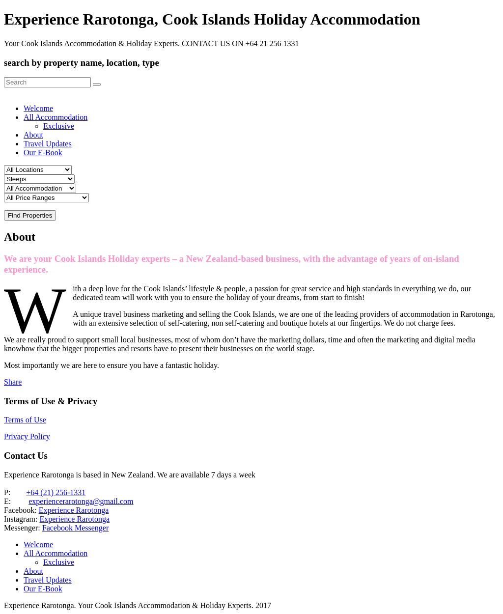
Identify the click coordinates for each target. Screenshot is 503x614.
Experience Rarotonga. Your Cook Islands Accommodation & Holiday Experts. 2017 (137, 605)
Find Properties (30, 215)
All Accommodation (55, 117)
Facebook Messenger (75, 528)
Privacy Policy (27, 436)
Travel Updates (48, 144)
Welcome (38, 108)
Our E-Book (43, 152)
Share (13, 382)
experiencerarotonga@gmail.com (80, 501)
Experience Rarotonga (74, 510)
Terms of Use (25, 420)
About (33, 135)
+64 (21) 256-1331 (55, 492)
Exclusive (58, 126)
